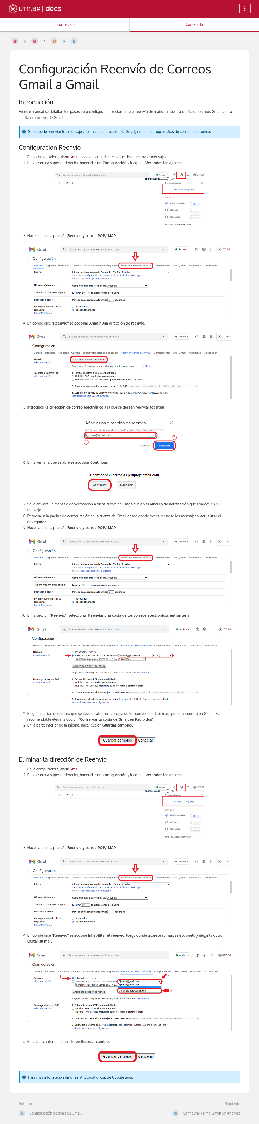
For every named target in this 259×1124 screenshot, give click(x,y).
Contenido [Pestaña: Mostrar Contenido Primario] (194, 24)
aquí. (129, 1077)
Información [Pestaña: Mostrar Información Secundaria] (65, 24)
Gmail (74, 157)
